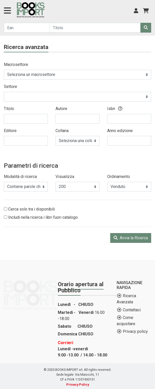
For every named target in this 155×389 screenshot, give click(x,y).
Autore (61, 108)
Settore (10, 86)
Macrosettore (16, 64)
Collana (62, 130)
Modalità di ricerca (20, 176)
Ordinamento (118, 176)
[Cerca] (145, 28)
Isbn (114, 108)
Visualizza (65, 176)
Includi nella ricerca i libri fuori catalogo (41, 217)
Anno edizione (120, 130)
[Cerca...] (27, 28)
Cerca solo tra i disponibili (29, 209)
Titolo (9, 108)
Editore (10, 130)
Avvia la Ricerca (131, 237)
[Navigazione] (7, 12)
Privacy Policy (77, 384)
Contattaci (132, 309)
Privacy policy (135, 331)
